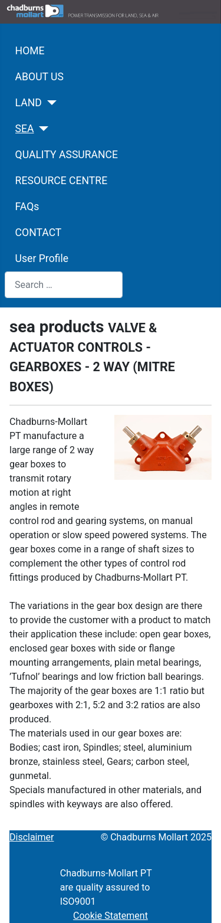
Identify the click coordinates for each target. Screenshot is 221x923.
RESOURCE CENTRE (61, 180)
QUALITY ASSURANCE (66, 155)
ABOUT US (39, 77)
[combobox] (64, 284)
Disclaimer (31, 837)
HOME (30, 51)
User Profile (41, 258)
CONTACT (38, 232)
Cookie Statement (110, 915)
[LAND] (49, 102)
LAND (28, 103)
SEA (24, 129)
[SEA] (41, 128)
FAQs (27, 206)
